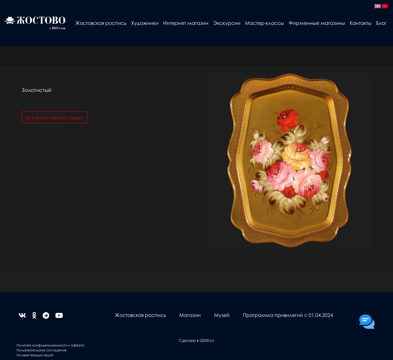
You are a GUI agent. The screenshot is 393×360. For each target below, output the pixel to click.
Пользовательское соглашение (42, 350)
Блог (381, 23)
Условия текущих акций (35, 355)
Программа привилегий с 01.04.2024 (288, 315)
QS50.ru (207, 340)
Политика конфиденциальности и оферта (50, 345)
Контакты (361, 23)
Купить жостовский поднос (54, 117)
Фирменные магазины (317, 23)
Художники (144, 23)
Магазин (190, 315)
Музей (222, 315)
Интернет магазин (185, 23)
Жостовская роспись (100, 23)
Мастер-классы (264, 23)
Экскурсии (226, 23)
